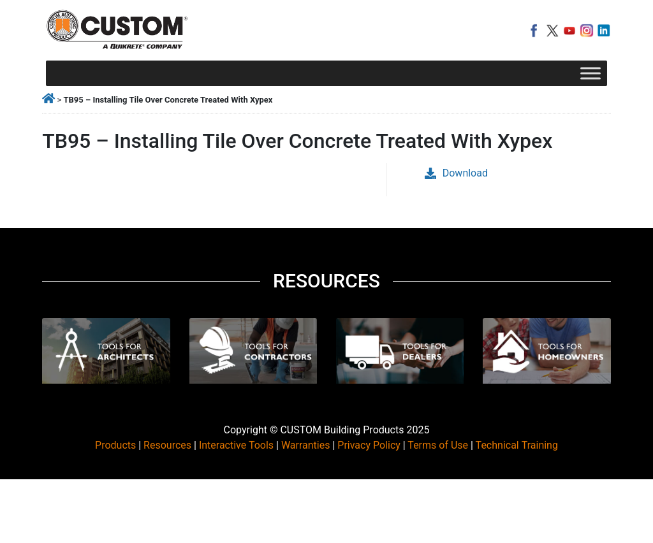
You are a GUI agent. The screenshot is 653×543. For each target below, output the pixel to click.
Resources (167, 445)
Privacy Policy (368, 445)
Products (115, 445)
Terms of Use (437, 445)
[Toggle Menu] (590, 73)
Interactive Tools (236, 445)
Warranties (305, 445)
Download (456, 173)
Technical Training (517, 445)
